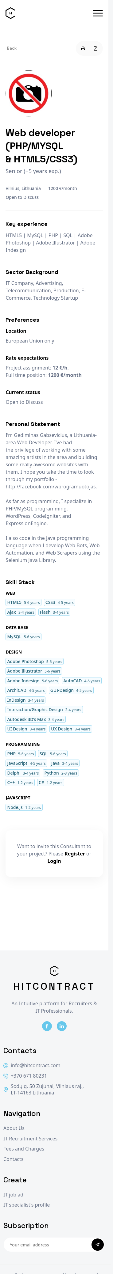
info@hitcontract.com (31, 1065)
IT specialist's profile (26, 1205)
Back (12, 48)
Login (54, 861)
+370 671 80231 (25, 1076)
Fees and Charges (23, 1149)
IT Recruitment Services (30, 1139)
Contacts (13, 1159)
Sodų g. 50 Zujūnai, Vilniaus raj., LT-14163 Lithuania (43, 1089)
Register (74, 853)
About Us (14, 1128)
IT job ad (13, 1195)
